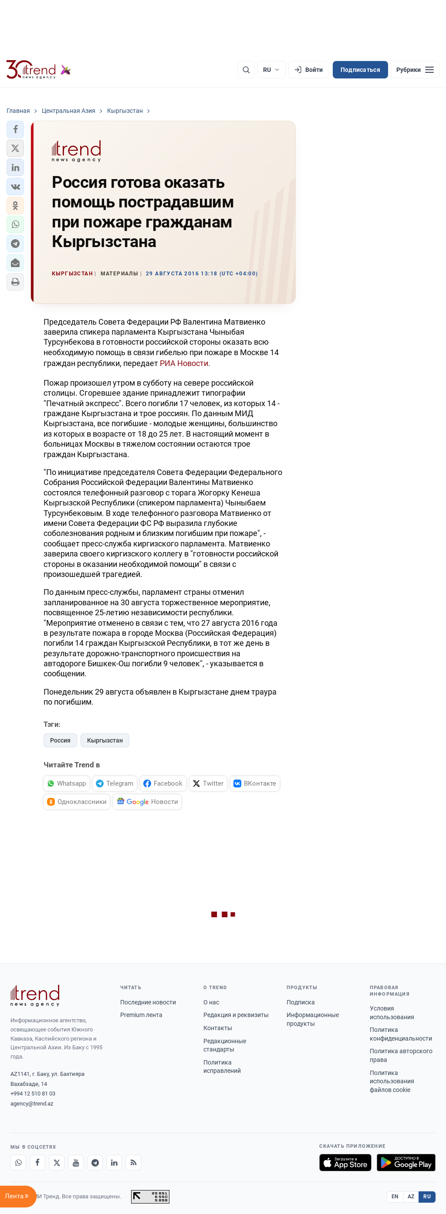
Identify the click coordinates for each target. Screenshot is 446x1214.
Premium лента (141, 1014)
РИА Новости (184, 363)
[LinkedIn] (114, 1162)
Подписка (301, 1002)
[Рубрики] (415, 69)
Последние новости (148, 1002)
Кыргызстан (105, 740)
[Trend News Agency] (34, 996)
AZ (411, 1197)
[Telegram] (95, 1162)
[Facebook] (37, 1162)
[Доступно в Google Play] (406, 1162)
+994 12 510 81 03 (32, 1093)
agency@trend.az (31, 1103)
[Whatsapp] (18, 1162)
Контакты (217, 1027)
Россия (60, 740)
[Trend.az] (39, 69)
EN (395, 1197)
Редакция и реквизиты (236, 1014)
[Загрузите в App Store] (345, 1162)
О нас (211, 1002)
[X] (56, 1162)
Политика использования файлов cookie (392, 1081)
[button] (15, 129)
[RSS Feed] (133, 1162)
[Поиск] (246, 69)
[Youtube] (76, 1162)
